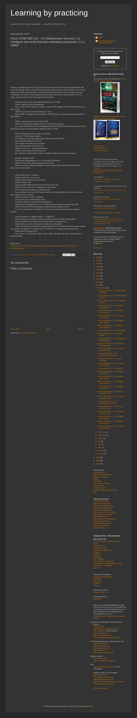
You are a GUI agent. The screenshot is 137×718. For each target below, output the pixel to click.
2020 (98, 276)
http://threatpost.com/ (101, 517)
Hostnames (98, 581)
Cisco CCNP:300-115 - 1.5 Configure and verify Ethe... (110, 364)
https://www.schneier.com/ (103, 523)
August (100, 438)
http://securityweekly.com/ (103, 510)
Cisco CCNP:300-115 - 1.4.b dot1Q (109, 368)
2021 (98, 273)
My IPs (96, 544)
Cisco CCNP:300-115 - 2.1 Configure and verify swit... (110, 306)
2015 (98, 461)
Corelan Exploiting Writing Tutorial (105, 490)
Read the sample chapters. (103, 81)
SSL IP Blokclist (99, 559)
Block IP (96, 568)
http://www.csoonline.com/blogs (105, 512)
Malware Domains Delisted (103, 577)
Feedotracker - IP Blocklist (103, 566)
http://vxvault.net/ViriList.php (103, 677)
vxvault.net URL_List (101, 592)
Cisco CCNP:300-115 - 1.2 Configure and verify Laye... (110, 407)
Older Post (81, 329)
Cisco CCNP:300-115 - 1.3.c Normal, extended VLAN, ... (110, 392)
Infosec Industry (99, 528)
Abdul (100, 37)
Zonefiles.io (98, 557)
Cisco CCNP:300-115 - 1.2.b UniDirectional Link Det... (107, 402)
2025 (98, 260)
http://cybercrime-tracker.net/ (104, 679)
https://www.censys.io (101, 644)
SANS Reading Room (101, 501)
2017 (98, 285)
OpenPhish (97, 579)
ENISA (96, 479)
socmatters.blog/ (99, 472)
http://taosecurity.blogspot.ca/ (104, 506)
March (100, 448)
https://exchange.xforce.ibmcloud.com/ (107, 638)
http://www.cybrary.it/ (101, 477)
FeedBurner (114, 66)
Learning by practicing (49, 12)
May (99, 444)
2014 (98, 464)
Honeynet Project (100, 488)
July (99, 441)
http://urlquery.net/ (100, 631)
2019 (98, 279)
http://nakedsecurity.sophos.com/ (105, 519)
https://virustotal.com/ (101, 633)
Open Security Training (102, 483)
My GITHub (98, 248)
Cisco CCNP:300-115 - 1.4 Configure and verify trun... (110, 372)
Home (48, 329)
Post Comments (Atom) (28, 333)
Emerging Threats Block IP (103, 550)
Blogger (90, 706)
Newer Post (15, 329)
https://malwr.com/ (100, 675)
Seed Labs (97, 481)
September (102, 435)
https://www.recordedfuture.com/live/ (106, 629)
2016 (98, 458)
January (101, 454)
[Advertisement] (37, 67)
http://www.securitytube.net (103, 475)
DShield (96, 552)
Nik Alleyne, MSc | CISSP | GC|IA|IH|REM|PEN (107, 42)
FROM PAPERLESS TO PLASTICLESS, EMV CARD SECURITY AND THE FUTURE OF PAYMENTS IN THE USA (109, 221)
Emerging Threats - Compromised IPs (107, 541)
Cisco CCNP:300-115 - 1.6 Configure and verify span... (110, 349)
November (102, 432)
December (102, 288)
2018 (98, 282)
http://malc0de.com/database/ (104, 684)
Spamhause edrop (100, 548)
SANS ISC (97, 555)
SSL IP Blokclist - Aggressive (104, 561)
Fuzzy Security (99, 486)
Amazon (123, 79)
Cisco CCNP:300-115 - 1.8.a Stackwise (111, 330)
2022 (98, 270)
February (101, 451)
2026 (98, 257)
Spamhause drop (100, 546)
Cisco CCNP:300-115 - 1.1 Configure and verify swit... (110, 417)
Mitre (95, 492)
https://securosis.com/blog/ (103, 514)
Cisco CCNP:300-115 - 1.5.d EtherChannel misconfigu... (107, 354)
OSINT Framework (100, 688)
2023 (98, 267)
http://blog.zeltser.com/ (101, 521)
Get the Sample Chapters (107, 119)
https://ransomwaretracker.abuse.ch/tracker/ (109, 682)
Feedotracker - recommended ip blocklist (108, 563)
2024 (98, 263)
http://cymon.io (99, 627)
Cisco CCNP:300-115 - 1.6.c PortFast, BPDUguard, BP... (110, 344)
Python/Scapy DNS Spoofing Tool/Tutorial (107, 212)
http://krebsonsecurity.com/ (103, 508)
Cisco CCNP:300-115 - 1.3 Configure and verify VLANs (110, 397)
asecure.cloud (99, 228)
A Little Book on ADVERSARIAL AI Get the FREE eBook (101, 148)
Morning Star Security (101, 525)
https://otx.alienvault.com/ (102, 635)
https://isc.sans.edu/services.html (105, 667)
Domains (97, 583)
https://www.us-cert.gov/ (102, 503)
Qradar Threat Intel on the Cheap (104, 208)
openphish (97, 599)
